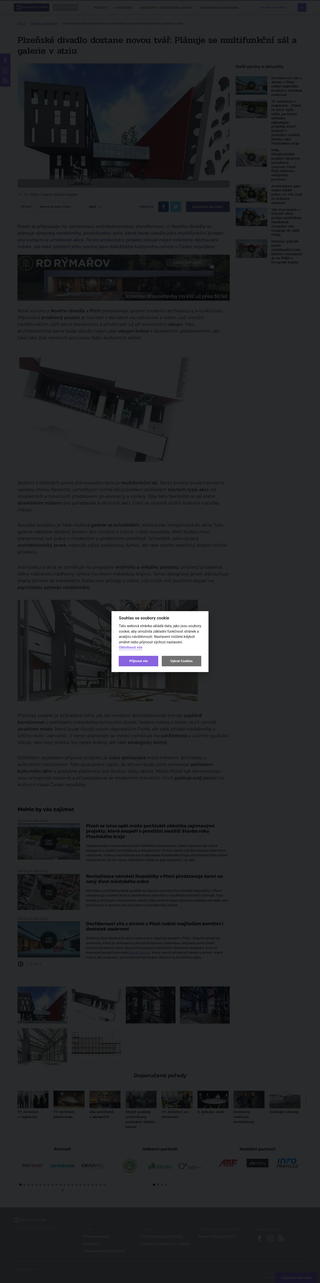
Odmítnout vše (130, 647)
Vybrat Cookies (181, 661)
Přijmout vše (138, 661)
